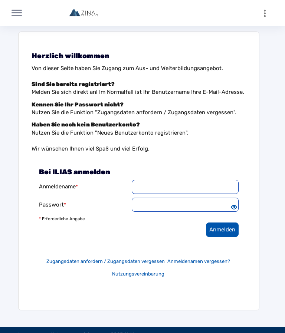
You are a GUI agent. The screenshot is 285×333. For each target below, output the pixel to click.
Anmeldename (58, 186)
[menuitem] (268, 13)
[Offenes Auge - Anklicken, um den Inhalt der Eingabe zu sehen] (234, 207)
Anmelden (222, 229)
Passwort (52, 204)
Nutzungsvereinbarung (138, 274)
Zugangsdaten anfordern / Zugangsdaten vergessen (105, 261)
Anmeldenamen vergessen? (198, 261)
